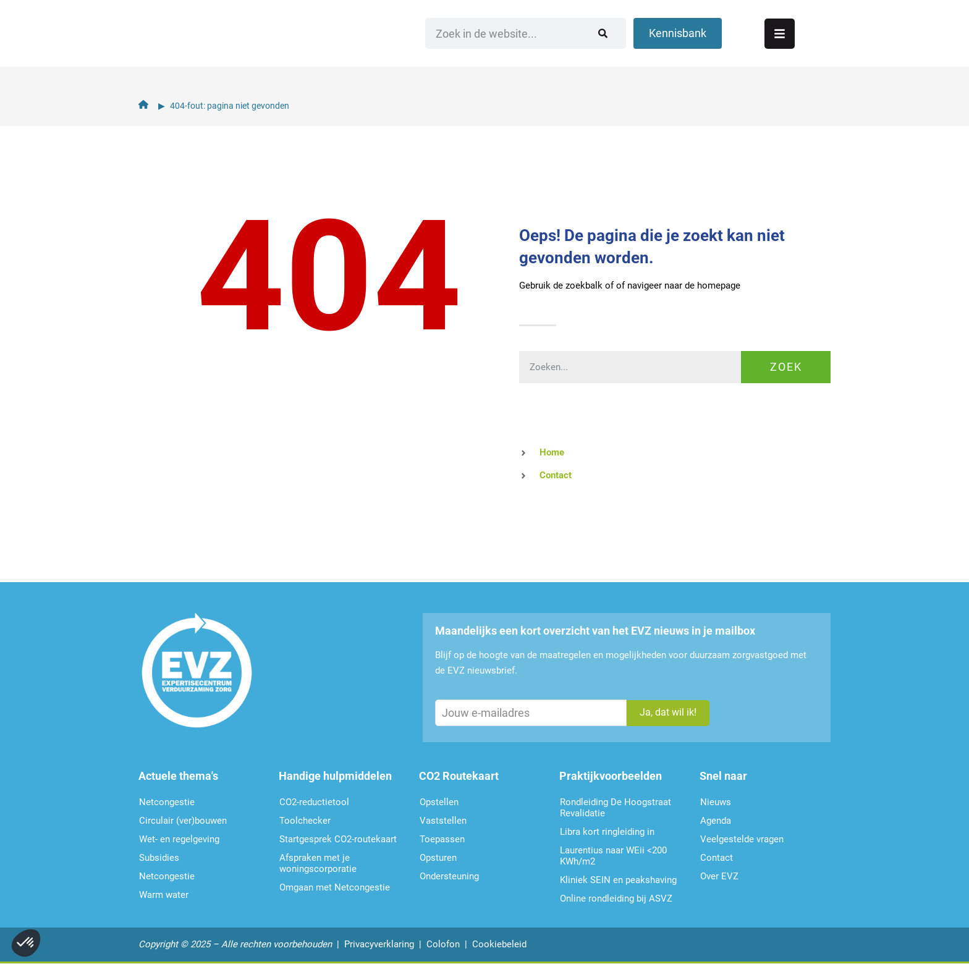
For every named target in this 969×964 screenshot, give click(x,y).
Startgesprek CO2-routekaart (338, 839)
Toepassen (442, 839)
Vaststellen (443, 820)
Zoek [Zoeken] (786, 366)
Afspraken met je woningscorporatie (318, 863)
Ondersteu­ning (449, 876)
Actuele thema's (178, 775)
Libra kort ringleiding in (607, 831)
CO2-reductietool (314, 802)
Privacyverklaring (379, 944)
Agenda (715, 820)
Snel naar (723, 775)
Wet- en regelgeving (179, 839)
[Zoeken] (676, 46)
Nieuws (715, 802)
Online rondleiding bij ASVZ (616, 898)
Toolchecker (305, 820)
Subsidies (159, 857)
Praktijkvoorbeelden (610, 775)
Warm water (163, 894)
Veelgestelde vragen (742, 839)
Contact (716, 857)
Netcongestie (167, 802)
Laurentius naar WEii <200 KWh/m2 (613, 856)
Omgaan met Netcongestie (334, 887)
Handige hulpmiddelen (335, 775)
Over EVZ (719, 876)
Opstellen (439, 802)
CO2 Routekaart (459, 775)
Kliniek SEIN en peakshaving (618, 880)
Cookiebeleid (499, 944)
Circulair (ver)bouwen (183, 820)
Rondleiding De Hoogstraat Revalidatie (615, 808)
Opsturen (438, 857)
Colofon (443, 944)
